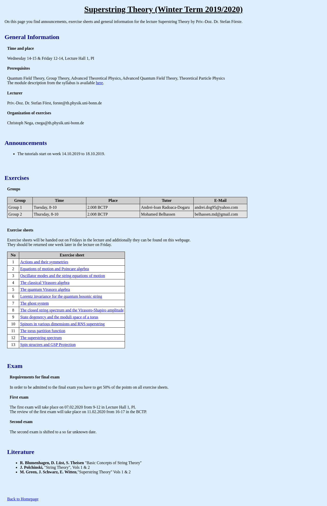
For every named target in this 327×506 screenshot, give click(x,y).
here (99, 83)
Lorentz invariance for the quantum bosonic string (61, 296)
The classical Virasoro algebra (44, 282)
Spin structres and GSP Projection (48, 344)
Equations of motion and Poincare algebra (54, 269)
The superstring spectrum (41, 338)
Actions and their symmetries (44, 262)
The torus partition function (42, 331)
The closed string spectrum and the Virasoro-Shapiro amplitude (72, 310)
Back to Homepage (23, 499)
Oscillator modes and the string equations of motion (62, 276)
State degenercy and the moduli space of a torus (59, 317)
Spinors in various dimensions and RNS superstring (62, 324)
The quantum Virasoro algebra (45, 289)
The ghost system (34, 303)
